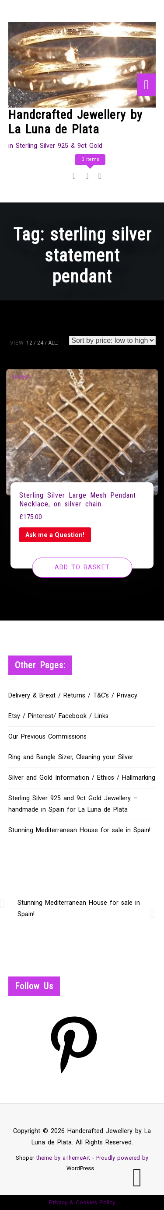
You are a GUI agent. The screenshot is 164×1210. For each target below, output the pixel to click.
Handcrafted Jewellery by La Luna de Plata (75, 122)
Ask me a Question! (54, 535)
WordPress (80, 1168)
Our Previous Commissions (47, 736)
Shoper (25, 1157)
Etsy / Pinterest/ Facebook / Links (58, 716)
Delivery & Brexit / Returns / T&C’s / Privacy (72, 695)
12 (29, 343)
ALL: (53, 343)
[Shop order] (112, 340)
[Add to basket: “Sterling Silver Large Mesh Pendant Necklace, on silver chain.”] (82, 568)
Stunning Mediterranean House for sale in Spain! (79, 830)
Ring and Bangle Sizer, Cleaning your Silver (70, 757)
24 (40, 343)
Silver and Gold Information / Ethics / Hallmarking (81, 777)
